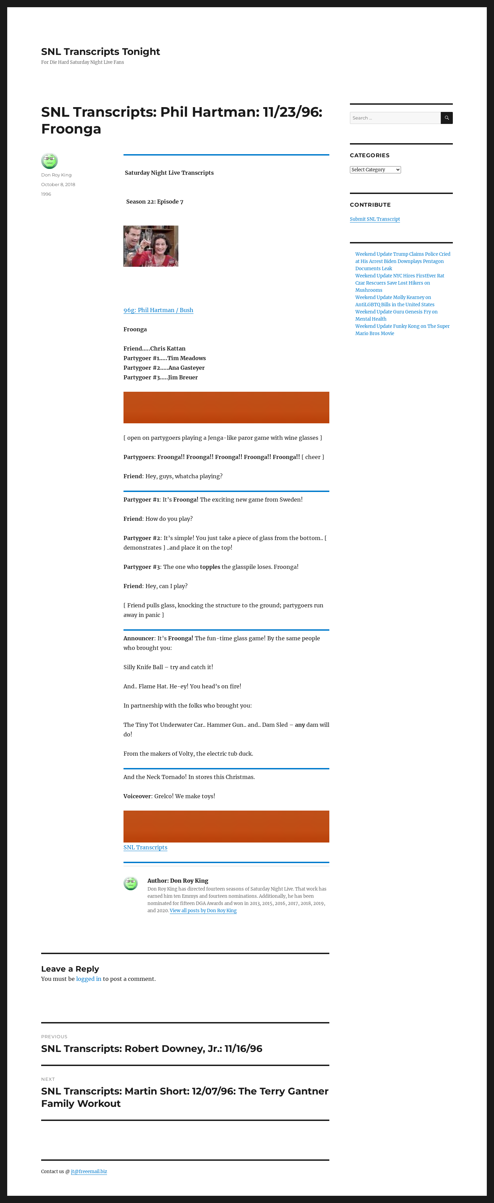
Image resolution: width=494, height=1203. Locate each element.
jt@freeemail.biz (89, 1172)
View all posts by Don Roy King (203, 911)
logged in (89, 978)
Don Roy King (56, 174)
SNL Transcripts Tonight (100, 51)
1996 (46, 194)
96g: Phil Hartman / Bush (158, 310)
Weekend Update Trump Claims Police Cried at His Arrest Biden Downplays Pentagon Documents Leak (402, 261)
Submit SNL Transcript (375, 219)
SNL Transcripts (145, 847)
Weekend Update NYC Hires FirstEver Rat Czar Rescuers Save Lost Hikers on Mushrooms (399, 283)
